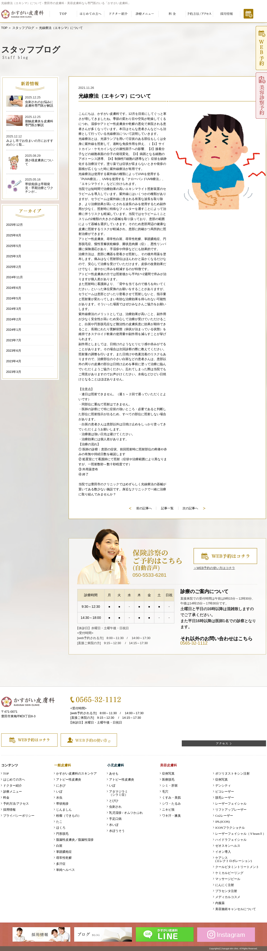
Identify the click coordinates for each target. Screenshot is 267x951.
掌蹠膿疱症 (64, 852)
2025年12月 (14, 224)
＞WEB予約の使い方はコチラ (214, 568)
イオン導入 (223, 852)
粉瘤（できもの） (68, 815)
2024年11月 (14, 277)
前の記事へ (140, 508)
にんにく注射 (224, 885)
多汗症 (60, 864)
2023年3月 (13, 372)
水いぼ (113, 825)
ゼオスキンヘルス (227, 845)
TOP (4, 28)
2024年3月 (13, 309)
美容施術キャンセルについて (235, 909)
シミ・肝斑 (170, 785)
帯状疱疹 (62, 803)
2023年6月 (13, 350)
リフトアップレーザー (231, 809)
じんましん (64, 809)
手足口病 (115, 819)
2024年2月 (13, 319)
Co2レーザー (224, 815)
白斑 (59, 845)
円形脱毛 (62, 833)
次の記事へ (194, 508)
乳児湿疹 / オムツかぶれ (126, 813)
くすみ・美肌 (171, 797)
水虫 (59, 797)
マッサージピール (227, 879)
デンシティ (223, 785)
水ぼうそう (117, 831)
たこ (59, 821)
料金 (6, 797)
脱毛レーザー (224, 797)
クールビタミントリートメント (237, 867)
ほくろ (60, 827)
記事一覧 (167, 508)
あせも (113, 773)
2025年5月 (13, 246)
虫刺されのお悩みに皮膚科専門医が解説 (39, 104)
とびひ (113, 800)
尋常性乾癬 (64, 858)
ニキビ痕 (168, 809)
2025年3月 (13, 256)
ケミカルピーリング (229, 873)
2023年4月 (13, 361)
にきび (60, 785)
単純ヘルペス (65, 870)
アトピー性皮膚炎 (68, 779)
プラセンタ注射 (226, 891)
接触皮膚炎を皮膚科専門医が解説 (39, 123)
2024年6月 (13, 288)
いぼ (59, 791)
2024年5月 (13, 298)
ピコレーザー (224, 791)
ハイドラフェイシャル (231, 839)
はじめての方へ (14, 779)
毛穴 (165, 791)
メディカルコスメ (227, 897)
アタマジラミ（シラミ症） (118, 793)
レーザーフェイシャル (231, 803)
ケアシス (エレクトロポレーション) (233, 859)
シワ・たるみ (171, 803)
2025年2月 (13, 267)
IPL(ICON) (222, 821)
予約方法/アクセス (16, 803)
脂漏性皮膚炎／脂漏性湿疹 (75, 839)
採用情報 (9, 809)
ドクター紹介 (12, 785)
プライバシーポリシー (18, 815)
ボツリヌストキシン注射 (232, 773)
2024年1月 (13, 329)
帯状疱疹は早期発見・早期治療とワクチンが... (39, 187)
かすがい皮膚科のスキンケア (76, 773)
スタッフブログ (23, 28)
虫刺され (115, 807)
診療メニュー (12, 791)
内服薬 (220, 903)
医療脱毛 (168, 779)
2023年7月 (13, 340)
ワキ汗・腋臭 (171, 815)
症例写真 (168, 773)
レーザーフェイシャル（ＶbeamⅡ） (240, 833)
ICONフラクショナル (230, 827)
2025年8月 (13, 235)
